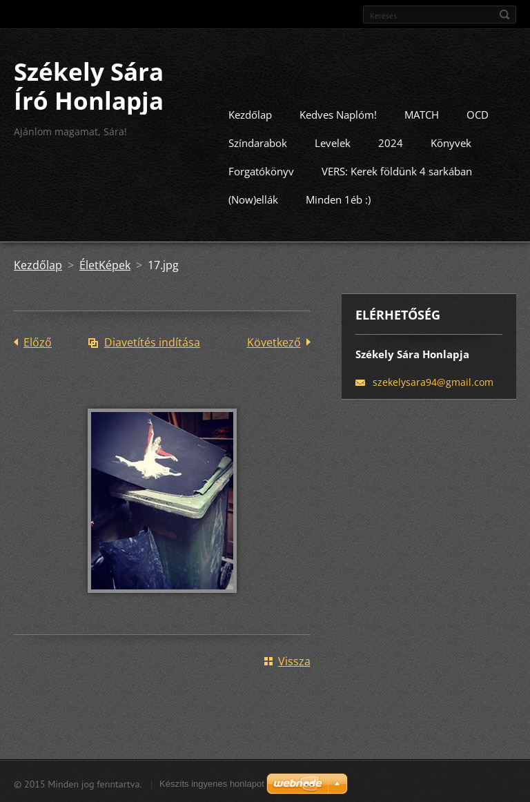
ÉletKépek (104, 263)
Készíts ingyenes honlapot (211, 782)
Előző (37, 341)
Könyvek (451, 141)
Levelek (333, 141)
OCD (478, 113)
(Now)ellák (253, 198)
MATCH (421, 113)
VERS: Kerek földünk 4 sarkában (397, 170)
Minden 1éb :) (338, 198)
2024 (390, 141)
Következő (274, 341)
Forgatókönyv (261, 170)
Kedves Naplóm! (338, 113)
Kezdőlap (250, 113)
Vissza (294, 659)
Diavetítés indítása (152, 341)
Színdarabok (257, 141)
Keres (504, 14)
